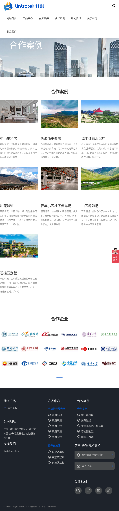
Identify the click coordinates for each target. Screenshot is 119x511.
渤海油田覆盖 (51, 138)
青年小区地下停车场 (56, 205)
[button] (59, 377)
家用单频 (57, 415)
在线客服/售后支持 (92, 455)
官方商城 (13, 408)
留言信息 (87, 466)
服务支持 (44, 18)
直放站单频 (58, 452)
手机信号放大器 (56, 409)
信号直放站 (54, 445)
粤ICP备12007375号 (47, 506)
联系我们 (12, 31)
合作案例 (60, 18)
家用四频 (57, 431)
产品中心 (28, 18)
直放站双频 (58, 457)
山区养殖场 (89, 205)
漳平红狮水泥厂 (93, 138)
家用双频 (57, 420)
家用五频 (57, 437)
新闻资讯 (76, 18)
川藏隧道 (7, 205)
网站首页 (12, 18)
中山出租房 (8, 138)
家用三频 (57, 426)
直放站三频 (58, 462)
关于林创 (92, 18)
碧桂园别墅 (8, 273)
